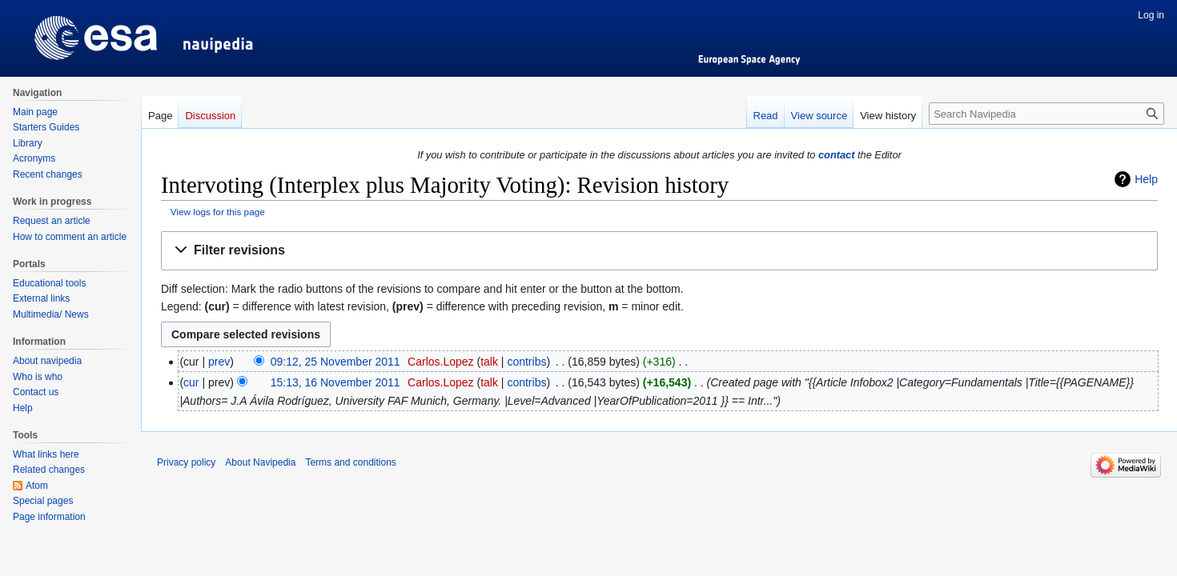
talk (489, 361)
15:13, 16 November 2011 (335, 382)
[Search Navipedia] (1046, 113)
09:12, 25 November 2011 (335, 361)
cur (191, 382)
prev (219, 361)
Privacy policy (186, 462)
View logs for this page (218, 211)
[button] (659, 250)
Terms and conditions (350, 462)
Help (1146, 179)
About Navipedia (260, 462)
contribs (526, 361)
